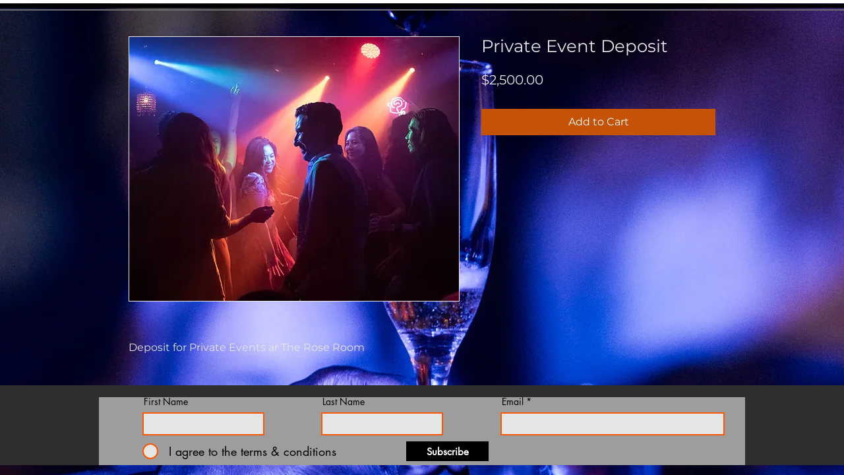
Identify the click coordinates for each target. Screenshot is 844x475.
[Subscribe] (447, 451)
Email (513, 401)
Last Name (343, 401)
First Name (166, 401)
